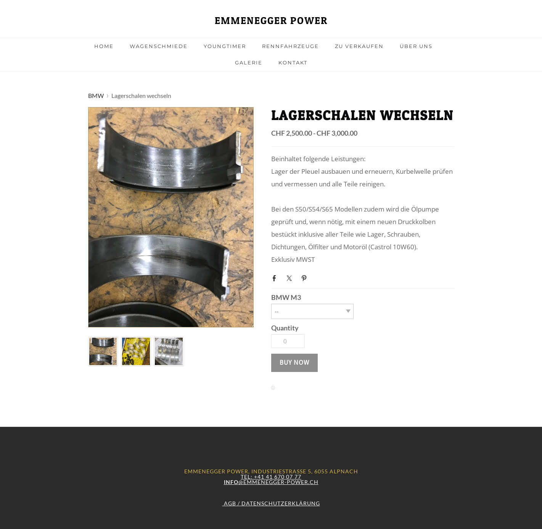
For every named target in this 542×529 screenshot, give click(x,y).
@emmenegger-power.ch (271, 482)
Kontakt (292, 62)
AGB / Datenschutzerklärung (271, 503)
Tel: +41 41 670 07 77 (271, 476)
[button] (294, 363)
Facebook (275, 277)
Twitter (290, 277)
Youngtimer (225, 46)
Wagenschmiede (159, 46)
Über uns (416, 46)
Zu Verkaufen (359, 46)
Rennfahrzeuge (290, 46)
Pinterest (305, 277)
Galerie (248, 62)
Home (104, 46)
